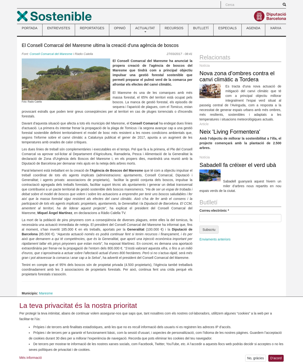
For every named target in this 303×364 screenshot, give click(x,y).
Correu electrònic (214, 210)
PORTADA (29, 28)
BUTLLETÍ (200, 28)
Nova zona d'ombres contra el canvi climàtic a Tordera (236, 76)
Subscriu (208, 230)
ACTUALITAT (145, 29)
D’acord (276, 359)
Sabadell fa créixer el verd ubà (237, 165)
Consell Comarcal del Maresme (50, 54)
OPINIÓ (120, 28)
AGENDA (253, 28)
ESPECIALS (227, 28)
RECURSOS (174, 28)
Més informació (30, 358)
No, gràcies (255, 359)
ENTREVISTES (58, 28)
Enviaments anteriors (215, 239)
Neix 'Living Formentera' (229, 131)
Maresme (46, 293)
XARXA (275, 28)
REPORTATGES (92, 28)
